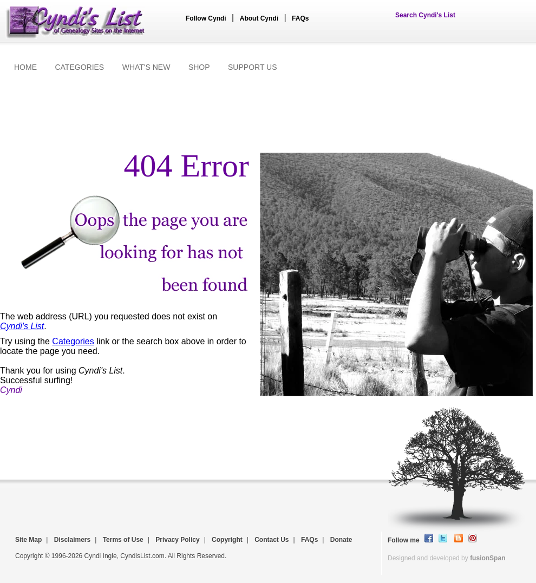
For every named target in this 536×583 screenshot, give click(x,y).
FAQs (300, 18)
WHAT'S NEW (146, 67)
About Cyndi (259, 18)
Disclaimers (72, 539)
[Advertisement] (268, 112)
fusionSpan (487, 558)
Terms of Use (123, 539)
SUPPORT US (252, 67)
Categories (73, 341)
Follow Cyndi (206, 18)
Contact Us (271, 539)
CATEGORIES (79, 67)
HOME (25, 67)
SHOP (199, 67)
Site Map (28, 539)
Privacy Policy (177, 539)
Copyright (227, 539)
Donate (341, 539)
